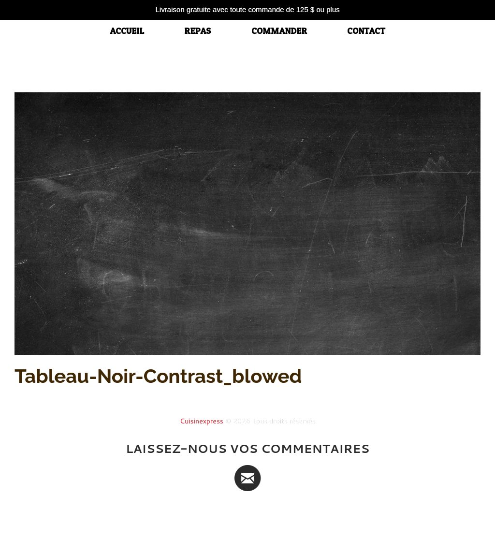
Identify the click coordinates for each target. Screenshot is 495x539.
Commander (279, 31)
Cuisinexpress (201, 421)
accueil (127, 31)
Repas (197, 31)
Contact (366, 31)
